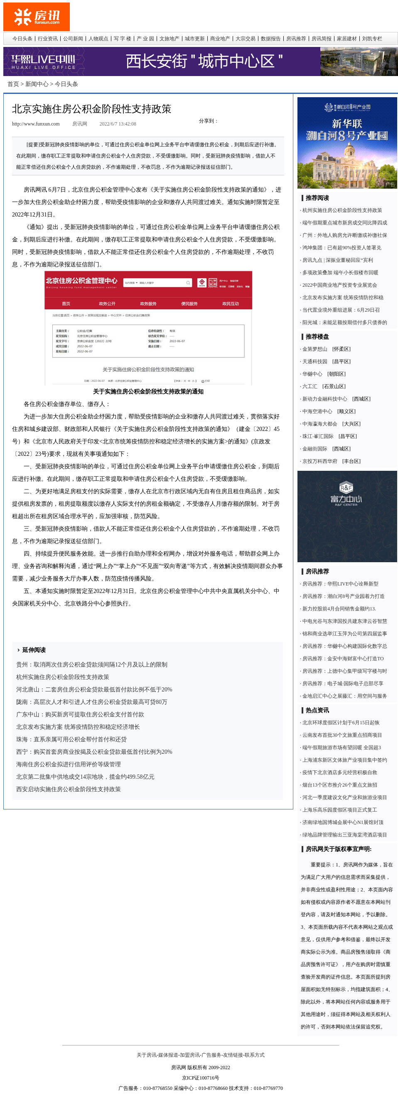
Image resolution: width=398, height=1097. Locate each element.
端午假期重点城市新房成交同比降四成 (344, 223)
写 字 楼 (122, 38)
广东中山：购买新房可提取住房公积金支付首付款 (80, 714)
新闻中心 (37, 84)
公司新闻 (73, 38)
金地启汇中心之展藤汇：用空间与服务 (344, 696)
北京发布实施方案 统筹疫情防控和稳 (342, 297)
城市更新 (195, 38)
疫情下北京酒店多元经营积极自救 (339, 772)
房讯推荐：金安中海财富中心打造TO (343, 659)
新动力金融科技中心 (324, 399)
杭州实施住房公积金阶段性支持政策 (62, 677)
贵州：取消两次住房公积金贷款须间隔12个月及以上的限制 (91, 665)
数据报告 (271, 38)
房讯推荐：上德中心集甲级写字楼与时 (344, 671)
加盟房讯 (190, 1055)
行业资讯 (48, 38)
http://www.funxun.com (36, 124)
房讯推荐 (296, 38)
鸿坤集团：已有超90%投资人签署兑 (341, 248)
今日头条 (22, 38)
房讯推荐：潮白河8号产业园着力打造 (343, 596)
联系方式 (255, 1055)
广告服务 (211, 1055)
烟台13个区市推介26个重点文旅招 (339, 785)
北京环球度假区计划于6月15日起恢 (341, 723)
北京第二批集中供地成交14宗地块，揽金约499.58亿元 (85, 777)
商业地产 (220, 38)
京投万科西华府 (319, 461)
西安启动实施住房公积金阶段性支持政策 (68, 789)
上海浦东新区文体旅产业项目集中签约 (344, 760)
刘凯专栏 (372, 38)
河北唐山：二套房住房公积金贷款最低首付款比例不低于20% (94, 689)
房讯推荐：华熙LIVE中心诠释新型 (340, 584)
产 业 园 (145, 38)
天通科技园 (314, 361)
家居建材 (347, 38)
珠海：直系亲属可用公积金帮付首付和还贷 (71, 739)
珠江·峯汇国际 (318, 436)
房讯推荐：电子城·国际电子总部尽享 (342, 683)
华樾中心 (312, 374)
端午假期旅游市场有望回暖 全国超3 (341, 747)
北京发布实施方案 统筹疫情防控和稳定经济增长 (78, 727)
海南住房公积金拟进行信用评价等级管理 (68, 764)
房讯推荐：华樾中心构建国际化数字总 (344, 646)
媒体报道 (168, 1055)
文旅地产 (169, 38)
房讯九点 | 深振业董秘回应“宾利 (337, 260)
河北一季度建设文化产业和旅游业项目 (344, 797)
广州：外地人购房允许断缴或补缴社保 (344, 235)
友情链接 (233, 1055)
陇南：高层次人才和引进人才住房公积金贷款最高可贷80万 (91, 702)
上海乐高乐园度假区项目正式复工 (339, 810)
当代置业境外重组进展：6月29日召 (341, 310)
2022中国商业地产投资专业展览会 (339, 285)
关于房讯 (147, 1055)
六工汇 (309, 386)
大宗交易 (246, 38)
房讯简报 (322, 38)
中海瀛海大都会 (319, 424)
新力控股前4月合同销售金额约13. (339, 609)
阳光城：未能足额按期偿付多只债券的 (344, 322)
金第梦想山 (314, 349)
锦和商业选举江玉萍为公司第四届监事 (344, 634)
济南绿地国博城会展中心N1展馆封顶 (342, 822)
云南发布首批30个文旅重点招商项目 (342, 735)
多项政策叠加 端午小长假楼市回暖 (340, 272)
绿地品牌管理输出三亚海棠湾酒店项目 (344, 835)
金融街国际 (314, 449)
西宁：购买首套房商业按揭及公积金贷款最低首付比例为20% (94, 752)
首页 (13, 84)
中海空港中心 (317, 411)
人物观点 (98, 38)
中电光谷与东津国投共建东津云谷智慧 (344, 621)
